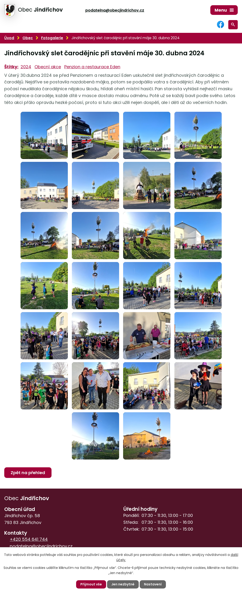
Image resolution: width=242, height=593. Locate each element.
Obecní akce (48, 67)
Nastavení (153, 584)
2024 (26, 67)
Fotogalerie (52, 37)
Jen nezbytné (122, 584)
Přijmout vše (91, 584)
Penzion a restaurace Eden (92, 67)
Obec (27, 37)
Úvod (9, 37)
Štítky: (11, 67)
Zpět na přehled (28, 473)
